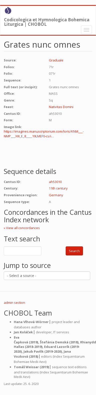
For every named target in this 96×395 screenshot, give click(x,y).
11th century (58, 188)
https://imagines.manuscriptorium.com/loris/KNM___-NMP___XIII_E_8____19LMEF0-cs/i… (44, 133)
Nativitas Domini (61, 107)
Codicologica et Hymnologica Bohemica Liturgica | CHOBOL (46, 21)
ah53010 (55, 181)
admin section (14, 302)
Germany (56, 195)
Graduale (56, 60)
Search (74, 251)
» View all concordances (22, 228)
